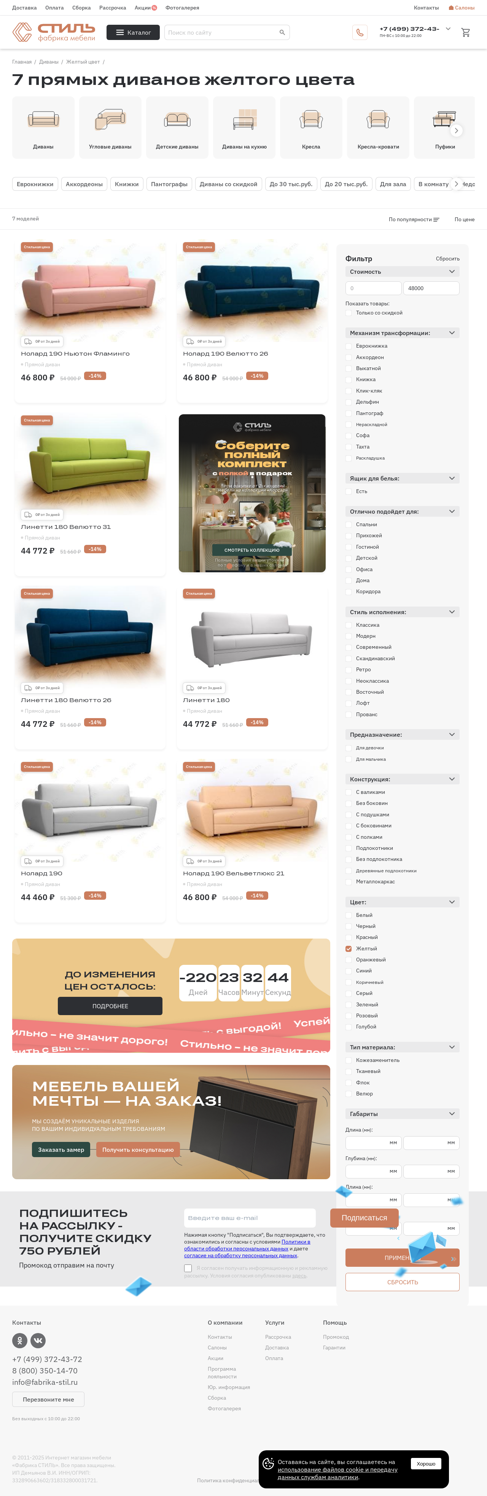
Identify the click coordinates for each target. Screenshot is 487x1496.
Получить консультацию (138, 1149)
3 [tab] (252, 566)
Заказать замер (61, 1149)
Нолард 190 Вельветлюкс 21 (252, 879)
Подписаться (364, 1217)
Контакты (426, 7)
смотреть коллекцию (252, 550)
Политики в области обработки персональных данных (247, 1245)
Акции (143, 7)
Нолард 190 (90, 879)
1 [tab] (229, 566)
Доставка (24, 7)
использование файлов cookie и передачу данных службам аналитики (338, 1473)
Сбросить (448, 258)
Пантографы (169, 184)
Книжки (127, 184)
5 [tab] (275, 566)
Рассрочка (112, 7)
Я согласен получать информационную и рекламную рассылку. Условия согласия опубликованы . (256, 1271)
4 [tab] (263, 566)
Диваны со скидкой (229, 184)
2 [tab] (241, 566)
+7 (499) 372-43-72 (47, 1359)
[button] (456, 131)
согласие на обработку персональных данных (240, 1255)
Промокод (336, 1336)
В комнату (434, 184)
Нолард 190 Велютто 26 (252, 359)
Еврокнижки (35, 184)
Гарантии (334, 1347)
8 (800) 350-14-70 (45, 1371)
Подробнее (110, 1006)
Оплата (54, 7)
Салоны (465, 7)
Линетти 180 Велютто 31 (90, 533)
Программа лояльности (222, 1372)
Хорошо (426, 1464)
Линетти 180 (252, 706)
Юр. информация (229, 1387)
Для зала (393, 184)
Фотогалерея (182, 7)
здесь (299, 1275)
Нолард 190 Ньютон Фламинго (90, 359)
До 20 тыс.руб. (346, 184)
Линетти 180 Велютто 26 (90, 706)
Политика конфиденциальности (237, 1480)
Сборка (81, 7)
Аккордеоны (84, 184)
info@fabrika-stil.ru (45, 1382)
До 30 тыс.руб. (291, 184)
